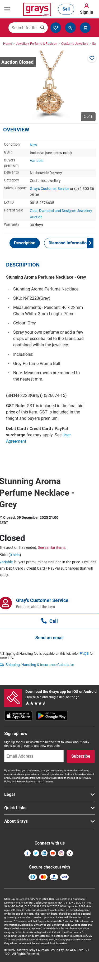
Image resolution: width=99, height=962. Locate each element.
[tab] (25, 243)
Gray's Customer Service (49, 188)
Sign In (86, 12)
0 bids (15, 555)
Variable (36, 161)
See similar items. (52, 547)
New (33, 145)
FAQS (84, 653)
